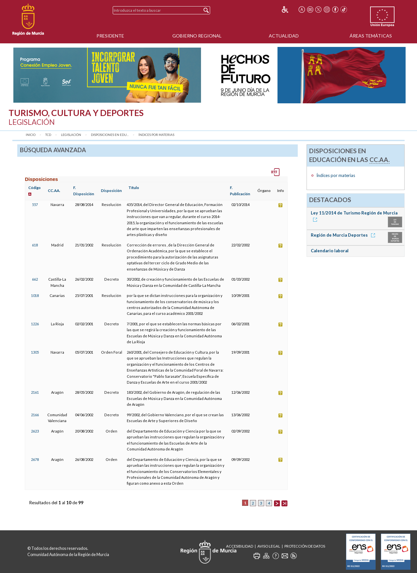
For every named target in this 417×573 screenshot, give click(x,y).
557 (35, 204)
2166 (35, 415)
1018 (35, 295)
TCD (48, 135)
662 (35, 279)
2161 (35, 392)
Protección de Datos (304, 546)
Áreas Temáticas (371, 35)
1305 (35, 352)
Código (34, 187)
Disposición (111, 190)
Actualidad (284, 35)
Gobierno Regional (197, 35)
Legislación (71, 135)
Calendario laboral (330, 250)
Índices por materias (156, 135)
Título (133, 187)
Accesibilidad (239, 546)
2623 (35, 431)
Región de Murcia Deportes (344, 235)
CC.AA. (54, 190)
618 (35, 245)
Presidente (110, 35)
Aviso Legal (268, 546)
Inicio (31, 135)
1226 (35, 324)
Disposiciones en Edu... (110, 135)
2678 (35, 459)
